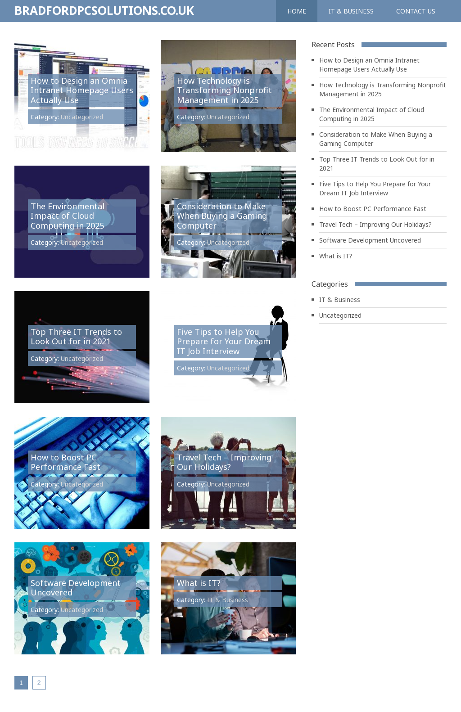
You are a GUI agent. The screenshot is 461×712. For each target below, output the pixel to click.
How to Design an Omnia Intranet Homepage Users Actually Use (82, 90)
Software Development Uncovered (76, 587)
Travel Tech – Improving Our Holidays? (224, 462)
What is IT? (199, 582)
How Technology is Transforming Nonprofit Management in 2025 (224, 90)
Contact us (415, 11)
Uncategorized (82, 117)
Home (296, 11)
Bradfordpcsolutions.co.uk (104, 10)
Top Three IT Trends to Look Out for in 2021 (76, 336)
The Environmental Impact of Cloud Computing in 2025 (67, 216)
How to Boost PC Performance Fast (65, 462)
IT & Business (351, 11)
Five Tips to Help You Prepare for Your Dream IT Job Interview (224, 341)
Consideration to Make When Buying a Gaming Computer (222, 216)
